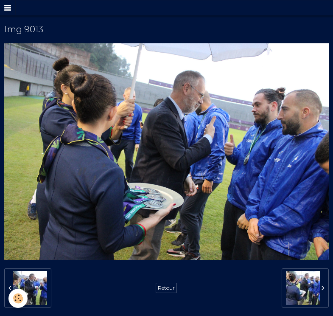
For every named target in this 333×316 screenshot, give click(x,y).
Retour (166, 288)
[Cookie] (18, 298)
